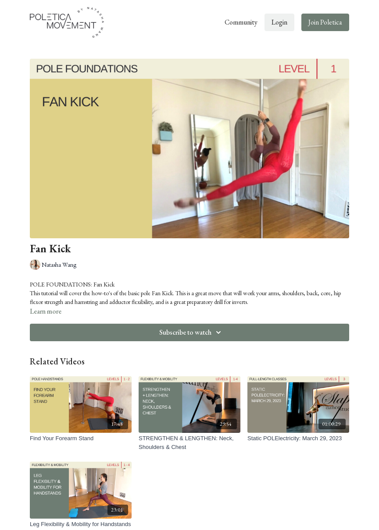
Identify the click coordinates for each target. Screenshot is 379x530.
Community (241, 22)
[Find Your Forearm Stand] (81, 438)
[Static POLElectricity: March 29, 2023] (298, 438)
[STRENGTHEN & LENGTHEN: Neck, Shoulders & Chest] (189, 442)
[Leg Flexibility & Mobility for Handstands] (81, 524)
